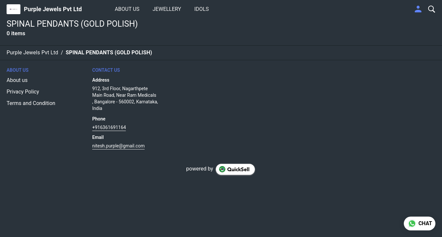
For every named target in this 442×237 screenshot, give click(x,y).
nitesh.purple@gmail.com (118, 145)
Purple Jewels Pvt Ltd (53, 9)
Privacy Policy (23, 92)
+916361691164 (109, 127)
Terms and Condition (31, 103)
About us (17, 80)
